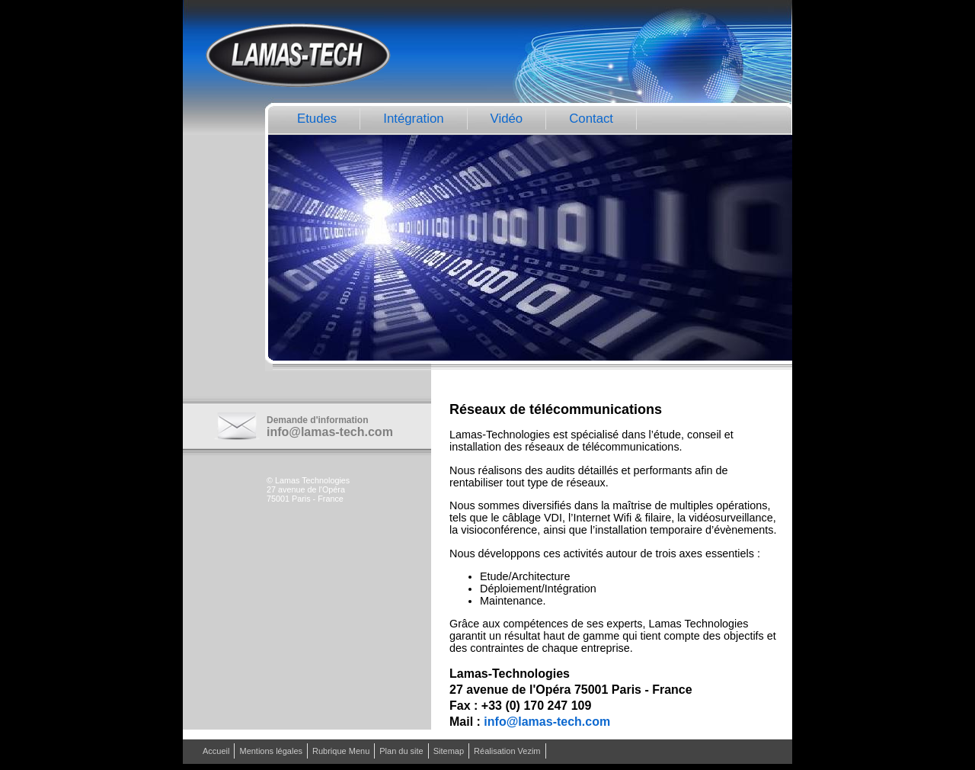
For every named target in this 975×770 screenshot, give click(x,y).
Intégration (413, 118)
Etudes (317, 118)
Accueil (216, 751)
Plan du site (401, 751)
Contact (591, 118)
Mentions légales (270, 751)
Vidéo (507, 118)
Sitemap (448, 751)
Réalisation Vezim (507, 751)
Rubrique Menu (340, 751)
